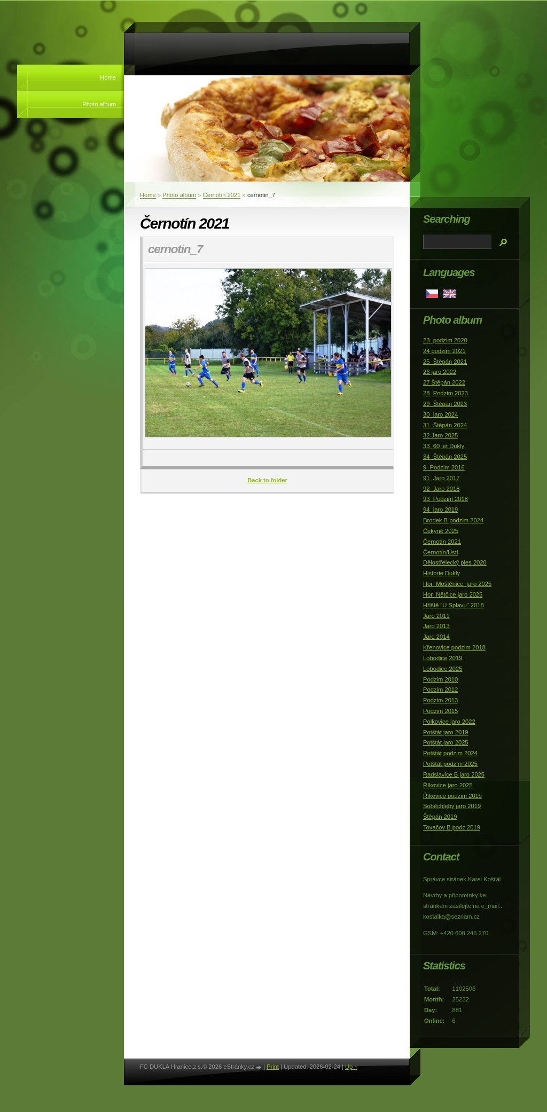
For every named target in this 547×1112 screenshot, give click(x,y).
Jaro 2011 (436, 616)
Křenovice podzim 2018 (454, 647)
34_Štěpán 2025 (445, 456)
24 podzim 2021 (444, 351)
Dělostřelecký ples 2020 (455, 562)
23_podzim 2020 (445, 340)
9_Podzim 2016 (444, 467)
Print (273, 1066)
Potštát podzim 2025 (450, 764)
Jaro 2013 (436, 626)
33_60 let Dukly (443, 446)
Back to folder (267, 480)
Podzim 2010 (440, 679)
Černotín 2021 (222, 195)
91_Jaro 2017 (441, 478)
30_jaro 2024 (440, 414)
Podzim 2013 (440, 700)
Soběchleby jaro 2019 (452, 806)
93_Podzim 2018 (445, 499)
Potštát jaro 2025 (445, 742)
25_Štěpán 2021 (445, 361)
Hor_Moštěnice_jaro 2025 (457, 584)
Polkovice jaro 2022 (449, 721)
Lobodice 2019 (442, 658)
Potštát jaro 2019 (445, 732)
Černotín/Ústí (440, 552)
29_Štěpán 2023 (445, 404)
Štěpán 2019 (440, 816)
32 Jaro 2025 (440, 435)
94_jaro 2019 (440, 509)
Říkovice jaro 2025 (448, 785)
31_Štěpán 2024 (445, 425)
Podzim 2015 (440, 711)
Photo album (99, 104)
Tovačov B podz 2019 (451, 827)
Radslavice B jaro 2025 (454, 774)
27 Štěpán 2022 (444, 382)
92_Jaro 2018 (441, 488)
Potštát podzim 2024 (450, 753)
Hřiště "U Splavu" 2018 (453, 605)
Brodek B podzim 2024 (453, 520)
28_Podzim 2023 (445, 393)
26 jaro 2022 (439, 372)
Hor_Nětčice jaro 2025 (452, 594)
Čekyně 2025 (440, 531)
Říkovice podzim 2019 (452, 796)
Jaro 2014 (436, 636)
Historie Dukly (441, 573)
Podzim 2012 (440, 689)
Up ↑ (351, 1066)
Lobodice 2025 (442, 668)
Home (108, 77)
